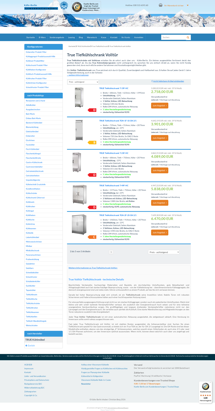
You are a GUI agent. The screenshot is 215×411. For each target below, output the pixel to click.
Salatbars (30, 268)
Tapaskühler (31, 290)
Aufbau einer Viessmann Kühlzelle (95, 365)
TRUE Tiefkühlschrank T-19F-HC (113, 88)
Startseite (30, 37)
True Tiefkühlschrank (100, 46)
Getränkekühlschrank (35, 171)
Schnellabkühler (32, 272)
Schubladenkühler (33, 281)
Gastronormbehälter (34, 167)
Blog (81, 37)
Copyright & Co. (30, 395)
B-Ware (42, 37)
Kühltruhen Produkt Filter (36, 78)
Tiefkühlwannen (32, 312)
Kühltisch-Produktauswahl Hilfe (39, 74)
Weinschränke (32, 325)
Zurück (30, 345)
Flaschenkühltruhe (33, 158)
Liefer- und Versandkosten (35, 376)
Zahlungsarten (30, 391)
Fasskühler (30, 145)
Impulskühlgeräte (33, 180)
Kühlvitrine (30, 224)
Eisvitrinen (30, 140)
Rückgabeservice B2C (33, 384)
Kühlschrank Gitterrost (35, 197)
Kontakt (113, 37)
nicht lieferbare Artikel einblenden (168, 81)
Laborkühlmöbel (32, 237)
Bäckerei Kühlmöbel (34, 123)
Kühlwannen (31, 228)
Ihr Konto (126, 37)
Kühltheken (30, 215)
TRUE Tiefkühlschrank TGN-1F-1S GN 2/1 (117, 120)
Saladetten (30, 264)
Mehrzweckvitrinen (34, 242)
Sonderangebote (57, 37)
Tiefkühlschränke (33, 303)
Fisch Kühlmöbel (32, 149)
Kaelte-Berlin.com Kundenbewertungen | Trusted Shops (156, 387)
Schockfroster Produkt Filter (37, 87)
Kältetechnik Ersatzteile (36, 184)
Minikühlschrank (32, 250)
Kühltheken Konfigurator (36, 70)
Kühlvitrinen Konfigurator (36, 83)
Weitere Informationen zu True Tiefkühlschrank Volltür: (93, 268)
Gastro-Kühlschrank (34, 162)
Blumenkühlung (32, 127)
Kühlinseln (30, 202)
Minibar (29, 246)
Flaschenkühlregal (33, 153)
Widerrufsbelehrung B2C (34, 388)
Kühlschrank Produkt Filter (37, 65)
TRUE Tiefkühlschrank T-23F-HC (113, 153)
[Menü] (210, 383)
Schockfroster (31, 277)
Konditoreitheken (33, 189)
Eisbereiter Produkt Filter (36, 52)
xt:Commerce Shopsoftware (118, 408)
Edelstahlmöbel (32, 131)
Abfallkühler (31, 105)
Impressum (28, 368)
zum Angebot (160, 105)
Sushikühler (30, 286)
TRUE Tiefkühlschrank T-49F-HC (113, 185)
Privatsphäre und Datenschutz (36, 380)
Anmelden (138, 37)
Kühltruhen (30, 206)
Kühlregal (30, 211)
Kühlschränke (31, 193)
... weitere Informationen (78, 75)
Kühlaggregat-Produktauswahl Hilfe (40, 56)
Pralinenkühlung (32, 259)
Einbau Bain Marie (33, 118)
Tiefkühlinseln (31, 294)
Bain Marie (30, 114)
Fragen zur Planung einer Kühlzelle (95, 372)
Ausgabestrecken (33, 109)
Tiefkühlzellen (31, 316)
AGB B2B (28, 365)
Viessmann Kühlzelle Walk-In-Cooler (96, 380)
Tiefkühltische (31, 299)
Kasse (103, 37)
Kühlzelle (29, 233)
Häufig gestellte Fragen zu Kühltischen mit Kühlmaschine (104, 368)
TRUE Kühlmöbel (83, 46)
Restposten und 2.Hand (35, 101)
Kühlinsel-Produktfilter (35, 61)
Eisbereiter (30, 136)
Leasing (71, 37)
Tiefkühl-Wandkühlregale (36, 321)
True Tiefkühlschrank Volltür (120, 46)
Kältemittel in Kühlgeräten (92, 376)
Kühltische (30, 220)
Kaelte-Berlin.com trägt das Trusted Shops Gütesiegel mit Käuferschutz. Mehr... (91, 7)
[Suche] (173, 37)
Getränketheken (32, 175)
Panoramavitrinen (33, 255)
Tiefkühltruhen (32, 308)
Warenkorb (92, 37)
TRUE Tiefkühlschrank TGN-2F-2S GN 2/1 (117, 215)
